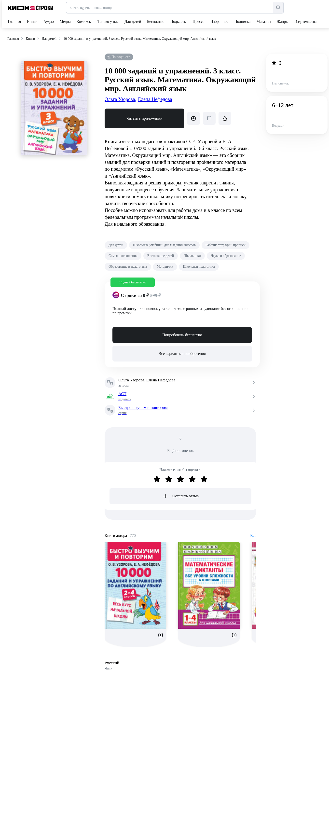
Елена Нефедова (155, 99)
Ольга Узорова (120, 99)
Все (253, 535)
